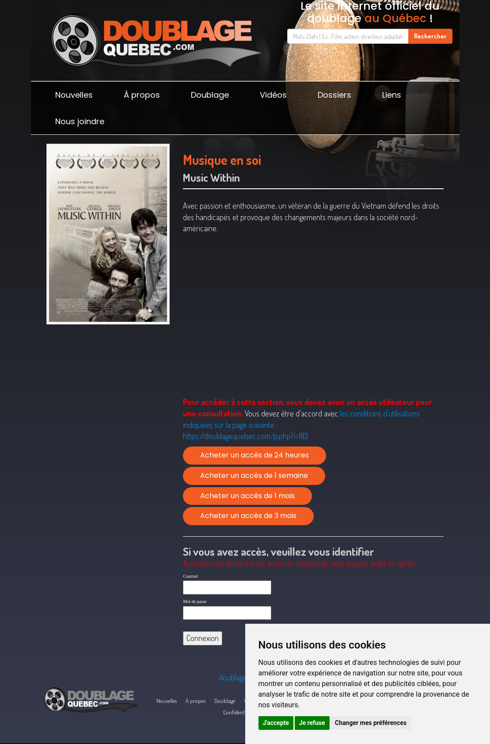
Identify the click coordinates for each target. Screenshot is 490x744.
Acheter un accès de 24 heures (254, 455)
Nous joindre (79, 121)
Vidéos (273, 94)
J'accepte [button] (276, 722)
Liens (391, 94)
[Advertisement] (108, 391)
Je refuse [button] (312, 722)
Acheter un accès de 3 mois (248, 516)
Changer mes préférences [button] (370, 722)
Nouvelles (74, 94)
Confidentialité (239, 712)
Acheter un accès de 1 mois (247, 496)
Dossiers (334, 94)
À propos (142, 94)
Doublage (210, 94)
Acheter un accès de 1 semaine (254, 475)
